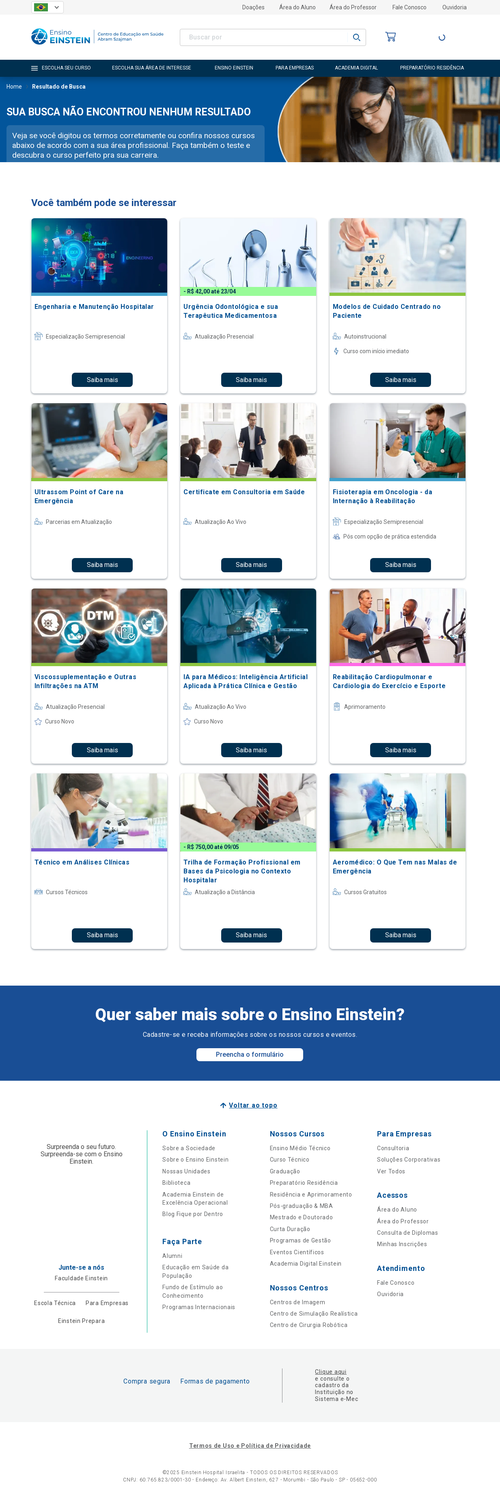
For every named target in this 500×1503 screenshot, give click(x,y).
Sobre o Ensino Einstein (195, 1159)
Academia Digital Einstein (306, 1263)
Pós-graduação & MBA (301, 1206)
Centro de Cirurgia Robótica (309, 1325)
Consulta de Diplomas (407, 1232)
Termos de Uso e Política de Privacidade (250, 1445)
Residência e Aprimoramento (311, 1194)
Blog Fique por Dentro (192, 1214)
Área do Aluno (297, 7)
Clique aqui (330, 1371)
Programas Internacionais (198, 1307)
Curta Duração (290, 1229)
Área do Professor (353, 7)
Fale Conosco (409, 7)
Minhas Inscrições (402, 1244)
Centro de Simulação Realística (314, 1313)
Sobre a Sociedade (189, 1148)
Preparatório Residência (304, 1182)
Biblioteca (176, 1182)
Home (14, 87)
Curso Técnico (290, 1159)
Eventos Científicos (297, 1252)
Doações (253, 7)
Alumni (172, 1256)
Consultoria (393, 1148)
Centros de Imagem (297, 1302)
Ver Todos (391, 1171)
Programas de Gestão (300, 1240)
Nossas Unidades (186, 1171)
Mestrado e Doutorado (301, 1217)
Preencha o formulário (250, 1054)
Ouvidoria (454, 7)
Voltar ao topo (253, 1105)
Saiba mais (102, 380)
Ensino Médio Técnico (300, 1148)
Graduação (285, 1171)
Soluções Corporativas (409, 1159)
